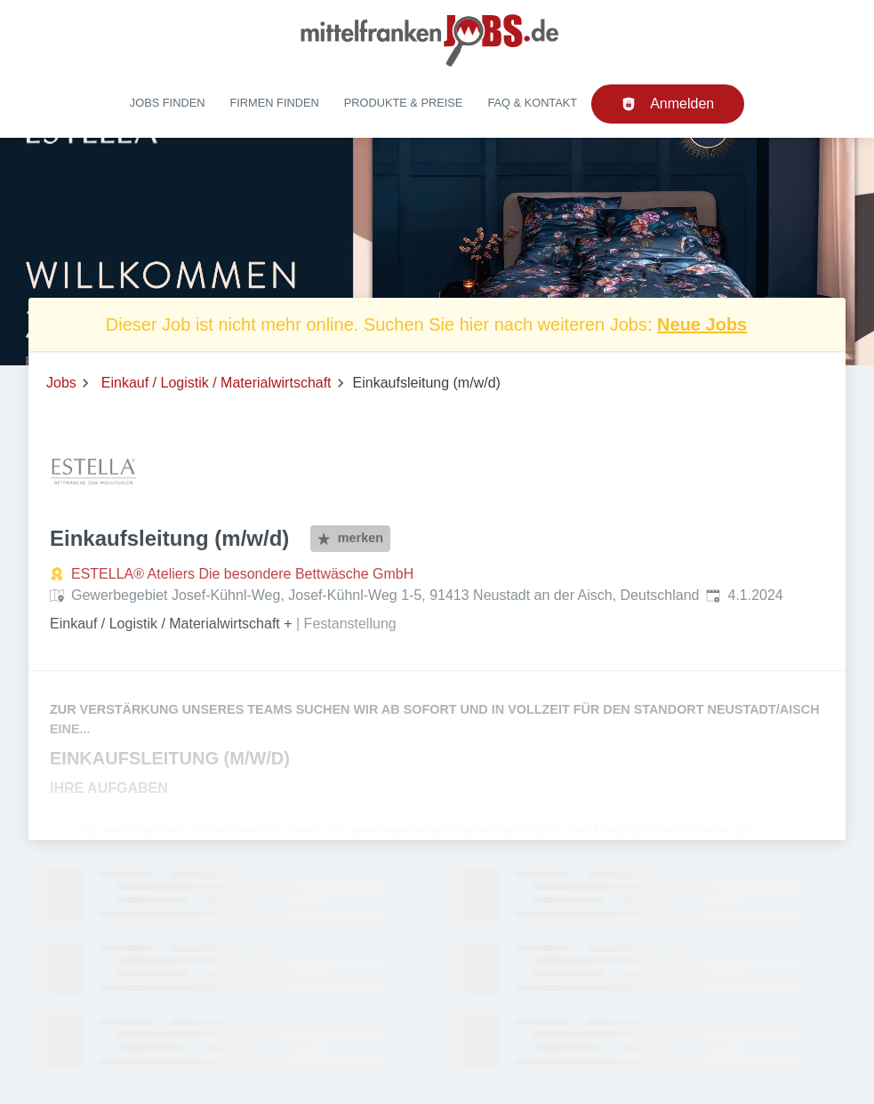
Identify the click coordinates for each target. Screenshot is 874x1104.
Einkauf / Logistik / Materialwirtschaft (216, 382)
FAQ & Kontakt (532, 102)
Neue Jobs (702, 324)
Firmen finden (273, 102)
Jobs (61, 382)
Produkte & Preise (403, 102)
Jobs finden (167, 102)
